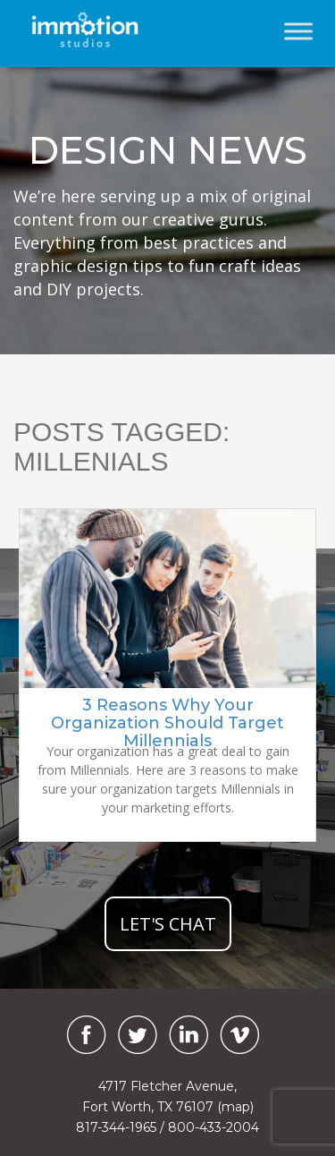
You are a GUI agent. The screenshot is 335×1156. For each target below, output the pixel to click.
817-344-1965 (116, 1127)
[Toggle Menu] (298, 30)
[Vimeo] (239, 1035)
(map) (235, 1107)
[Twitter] (137, 1035)
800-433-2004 (213, 1127)
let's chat (168, 924)
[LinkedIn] (188, 1035)
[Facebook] (82, 1035)
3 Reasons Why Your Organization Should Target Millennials (167, 723)
